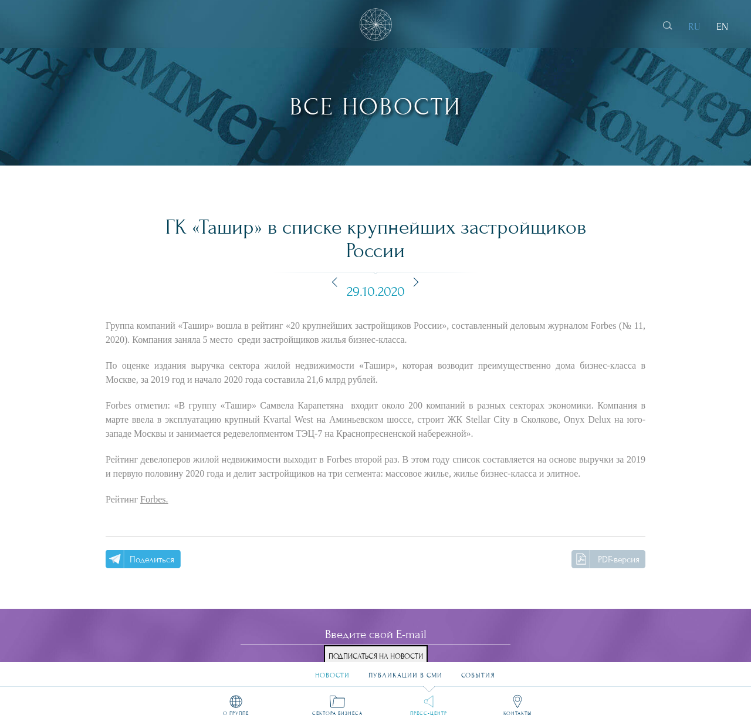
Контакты (517, 713)
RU (694, 26)
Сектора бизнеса (337, 713)
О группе (236, 713)
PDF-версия (619, 559)
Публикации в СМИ (405, 670)
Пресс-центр (428, 713)
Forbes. (154, 499)
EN (722, 26)
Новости (332, 670)
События (478, 670)
